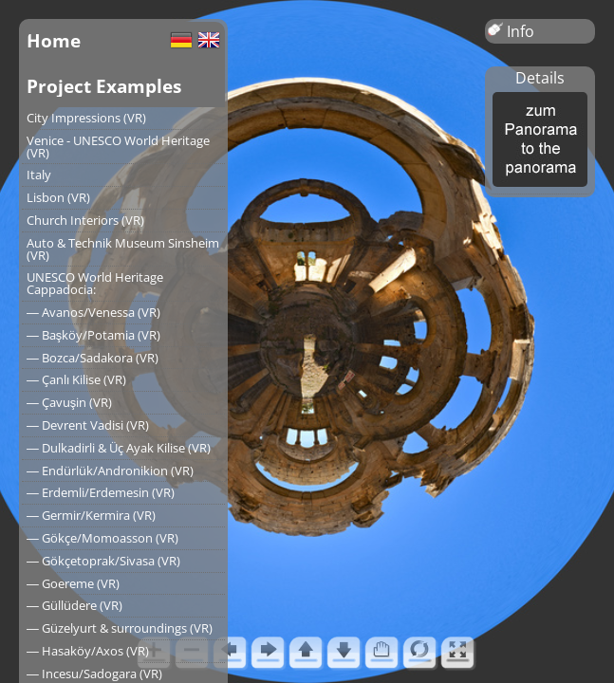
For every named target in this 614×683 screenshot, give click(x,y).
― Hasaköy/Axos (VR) (88, 650)
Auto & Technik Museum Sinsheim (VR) (123, 249)
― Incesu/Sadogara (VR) (94, 673)
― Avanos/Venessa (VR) (93, 312)
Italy (39, 174)
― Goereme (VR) (73, 583)
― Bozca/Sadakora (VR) (92, 357)
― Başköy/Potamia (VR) (93, 334)
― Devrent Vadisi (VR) (88, 425)
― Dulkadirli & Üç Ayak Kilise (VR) (119, 447)
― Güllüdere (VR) (74, 605)
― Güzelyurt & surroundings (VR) (120, 628)
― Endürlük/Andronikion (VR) (110, 470)
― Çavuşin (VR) (69, 402)
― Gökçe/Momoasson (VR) (102, 537)
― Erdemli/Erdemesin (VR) (101, 492)
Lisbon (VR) (58, 197)
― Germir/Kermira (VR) (91, 515)
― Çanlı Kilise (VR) (76, 379)
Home (54, 40)
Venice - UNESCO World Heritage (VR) (118, 146)
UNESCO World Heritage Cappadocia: (95, 283)
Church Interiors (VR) (85, 220)
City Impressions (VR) (86, 117)
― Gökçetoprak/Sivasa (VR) (103, 560)
